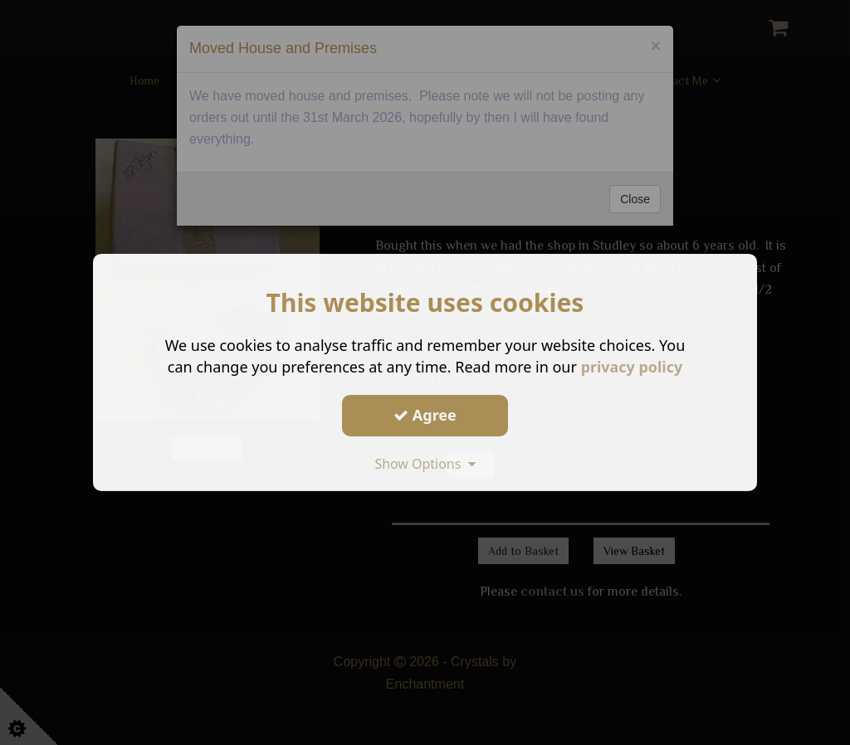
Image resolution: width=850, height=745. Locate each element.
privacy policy (631, 367)
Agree (425, 415)
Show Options (425, 463)
